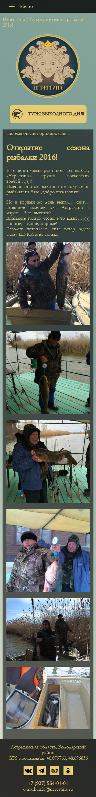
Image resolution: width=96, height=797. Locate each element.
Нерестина (14, 19)
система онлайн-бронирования (37, 133)
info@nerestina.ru (55, 789)
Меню (19, 6)
